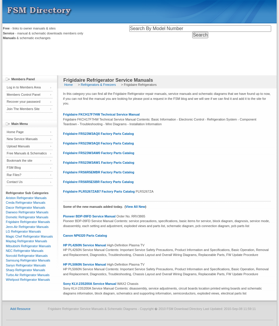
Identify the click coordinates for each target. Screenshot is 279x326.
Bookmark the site (19, 160)
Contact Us (14, 182)
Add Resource (20, 309)
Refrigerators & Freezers (98, 84)
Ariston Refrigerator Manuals (26, 198)
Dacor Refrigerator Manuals (25, 207)
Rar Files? (14, 175)
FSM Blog (14, 167)
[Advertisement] (139, 59)
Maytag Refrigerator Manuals (26, 241)
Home (68, 84)
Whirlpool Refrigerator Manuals (28, 279)
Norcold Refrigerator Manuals (27, 255)
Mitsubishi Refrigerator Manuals (28, 246)
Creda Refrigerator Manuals (25, 202)
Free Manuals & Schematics (27, 153)
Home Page (15, 132)
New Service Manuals (22, 139)
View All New (135, 206)
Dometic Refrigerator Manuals (27, 217)
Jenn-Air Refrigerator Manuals (27, 227)
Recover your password (23, 101)
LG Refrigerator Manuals (23, 231)
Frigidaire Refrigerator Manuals (28, 222)
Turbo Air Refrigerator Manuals (28, 275)
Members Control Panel (23, 94)
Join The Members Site (23, 109)
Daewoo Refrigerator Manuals (27, 212)
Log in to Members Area (24, 87)
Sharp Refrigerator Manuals (25, 270)
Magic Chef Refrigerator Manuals (29, 236)
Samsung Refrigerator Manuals (28, 260)
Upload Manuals (18, 146)
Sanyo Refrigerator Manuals (26, 265)
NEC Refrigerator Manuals (24, 250)
